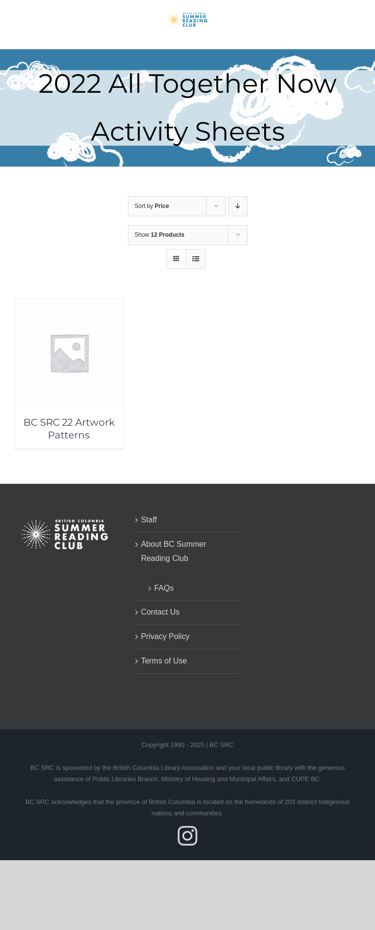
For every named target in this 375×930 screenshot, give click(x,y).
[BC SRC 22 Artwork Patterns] (69, 305)
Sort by (152, 206)
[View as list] (195, 259)
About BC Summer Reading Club (173, 551)
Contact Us (160, 612)
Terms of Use (164, 661)
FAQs (164, 588)
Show (160, 234)
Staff (149, 520)
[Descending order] (238, 206)
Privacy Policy (165, 636)
